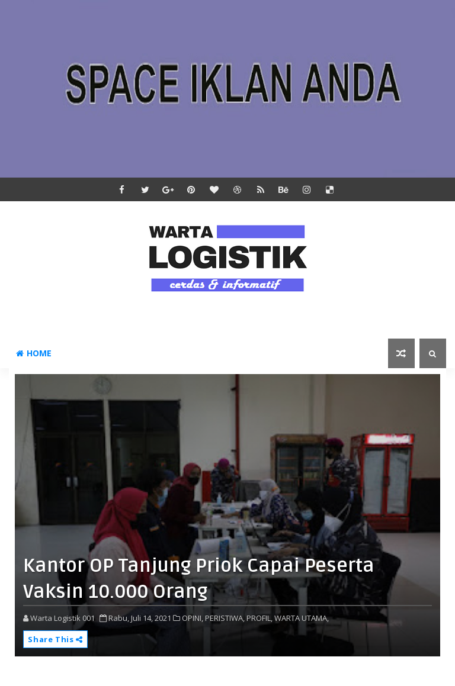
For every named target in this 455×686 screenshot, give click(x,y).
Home (34, 353)
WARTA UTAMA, (301, 618)
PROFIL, (259, 618)
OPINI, (192, 618)
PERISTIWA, (225, 618)
